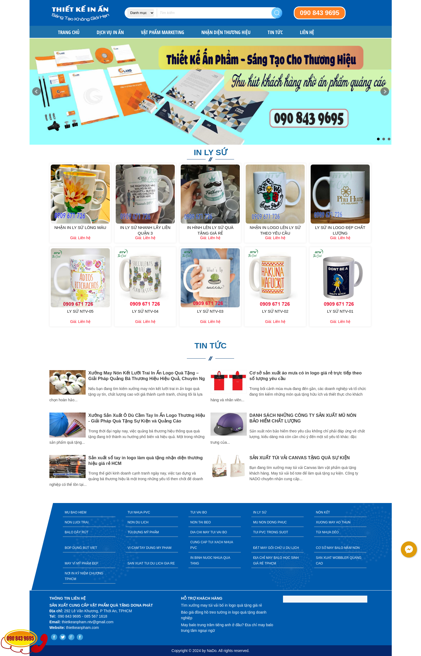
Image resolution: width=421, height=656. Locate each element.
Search (276, 13)
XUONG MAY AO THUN (333, 522)
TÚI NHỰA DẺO (327, 532)
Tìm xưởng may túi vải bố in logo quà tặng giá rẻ (221, 605)
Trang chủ (68, 32)
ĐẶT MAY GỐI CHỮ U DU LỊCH (276, 548)
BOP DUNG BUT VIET (81, 548)
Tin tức (275, 32)
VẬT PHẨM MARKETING (162, 32)
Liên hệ (307, 32)
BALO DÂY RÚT (76, 532)
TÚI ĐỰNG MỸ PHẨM (143, 532)
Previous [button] (45, 433)
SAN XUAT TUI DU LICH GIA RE (151, 563)
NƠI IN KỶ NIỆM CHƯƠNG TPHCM (84, 576)
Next (384, 91)
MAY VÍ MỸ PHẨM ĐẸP (81, 563)
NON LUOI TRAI (76, 522)
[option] (129, 429)
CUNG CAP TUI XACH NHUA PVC (211, 545)
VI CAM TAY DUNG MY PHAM (150, 548)
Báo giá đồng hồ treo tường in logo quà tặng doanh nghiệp (223, 615)
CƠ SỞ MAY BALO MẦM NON (338, 548)
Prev (36, 91)
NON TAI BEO (200, 522)
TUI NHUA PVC (139, 512)
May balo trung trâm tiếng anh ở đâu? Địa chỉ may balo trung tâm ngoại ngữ (227, 628)
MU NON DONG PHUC (270, 522)
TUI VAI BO (198, 512)
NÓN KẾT (323, 512)
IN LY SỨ (259, 512)
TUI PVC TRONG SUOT (270, 532)
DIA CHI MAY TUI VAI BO (208, 532)
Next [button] (375, 433)
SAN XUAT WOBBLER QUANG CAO (339, 560)
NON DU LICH (138, 522)
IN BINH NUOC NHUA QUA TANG (210, 560)
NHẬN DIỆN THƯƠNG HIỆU (226, 32)
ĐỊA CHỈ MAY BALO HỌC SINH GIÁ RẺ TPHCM (276, 560)
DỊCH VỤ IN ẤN (110, 32)
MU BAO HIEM (75, 512)
